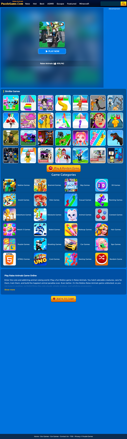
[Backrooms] (11, 131)
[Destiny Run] (11, 113)
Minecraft (84, 4)
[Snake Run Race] (80, 113)
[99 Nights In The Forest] (45, 131)
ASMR (50, 4)
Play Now (52, 51)
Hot (35, 4)
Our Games (44, 436)
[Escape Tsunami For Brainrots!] (80, 148)
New (27, 4)
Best (42, 4)
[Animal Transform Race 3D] (63, 131)
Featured (71, 4)
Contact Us (64, 436)
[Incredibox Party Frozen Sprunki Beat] (11, 96)
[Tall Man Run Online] (115, 113)
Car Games (54, 436)
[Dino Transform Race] (115, 131)
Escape (60, 4)
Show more (9, 290)
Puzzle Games (87, 436)
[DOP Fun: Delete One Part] (45, 113)
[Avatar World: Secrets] (45, 96)
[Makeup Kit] (80, 131)
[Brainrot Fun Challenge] (28, 148)
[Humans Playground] (98, 96)
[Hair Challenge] (63, 113)
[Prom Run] (63, 148)
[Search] (110, 4)
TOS (71, 436)
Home (36, 436)
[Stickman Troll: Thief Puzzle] (115, 96)
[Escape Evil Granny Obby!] (98, 113)
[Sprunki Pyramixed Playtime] (28, 131)
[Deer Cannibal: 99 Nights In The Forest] (11, 148)
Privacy (77, 436)
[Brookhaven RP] (98, 148)
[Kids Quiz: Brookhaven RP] (45, 148)
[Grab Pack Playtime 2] (115, 148)
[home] (12, 4)
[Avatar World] (28, 113)
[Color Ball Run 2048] (28, 96)
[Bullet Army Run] (63, 96)
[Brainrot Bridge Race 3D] (98, 131)
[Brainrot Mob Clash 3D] (80, 96)
